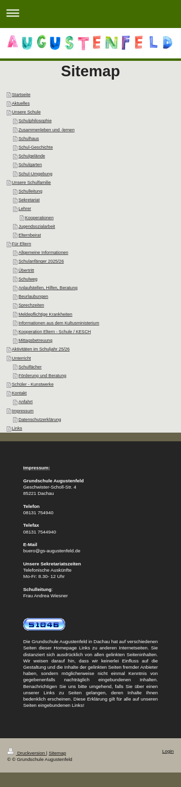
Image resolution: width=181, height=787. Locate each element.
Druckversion (26, 753)
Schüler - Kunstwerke (33, 384)
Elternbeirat (29, 235)
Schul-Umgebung (35, 173)
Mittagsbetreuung (35, 340)
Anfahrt (25, 401)
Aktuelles (21, 103)
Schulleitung (30, 191)
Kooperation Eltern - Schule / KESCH (54, 331)
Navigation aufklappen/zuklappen (90, 12)
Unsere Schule (26, 112)
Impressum (23, 410)
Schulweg (27, 279)
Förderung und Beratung (42, 375)
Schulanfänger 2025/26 (41, 261)
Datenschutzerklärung (39, 419)
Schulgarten (30, 164)
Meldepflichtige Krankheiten (45, 314)
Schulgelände (31, 156)
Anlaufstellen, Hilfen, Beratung (47, 287)
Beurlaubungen (33, 296)
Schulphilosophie (35, 120)
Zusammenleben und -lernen (46, 129)
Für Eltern (21, 243)
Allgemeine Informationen (43, 252)
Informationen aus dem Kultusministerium (58, 323)
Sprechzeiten (31, 305)
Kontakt (19, 393)
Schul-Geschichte (35, 147)
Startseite (21, 94)
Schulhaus (28, 138)
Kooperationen (39, 217)
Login (168, 751)
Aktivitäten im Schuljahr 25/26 (41, 349)
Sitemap (57, 753)
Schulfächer (30, 367)
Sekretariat (29, 199)
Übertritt (26, 270)
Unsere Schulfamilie (31, 182)
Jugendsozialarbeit (36, 226)
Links (17, 428)
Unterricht (21, 358)
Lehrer (24, 208)
